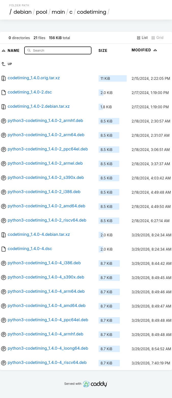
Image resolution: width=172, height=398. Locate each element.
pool (41, 12)
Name (14, 50)
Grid (157, 37)
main (58, 12)
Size (103, 50)
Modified (145, 50)
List (142, 37)
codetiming (91, 12)
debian (23, 12)
